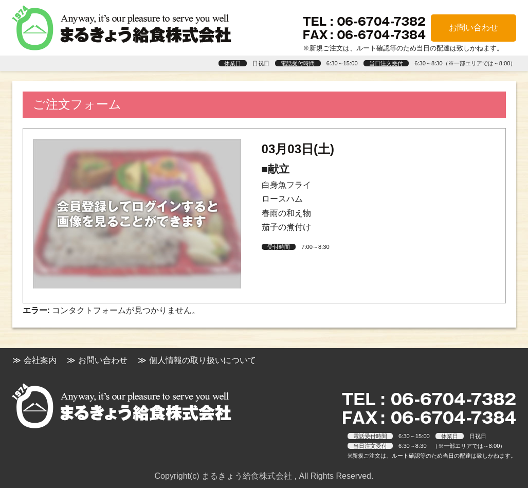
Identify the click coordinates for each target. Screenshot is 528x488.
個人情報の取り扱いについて (202, 360)
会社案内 (40, 360)
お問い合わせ (473, 27)
